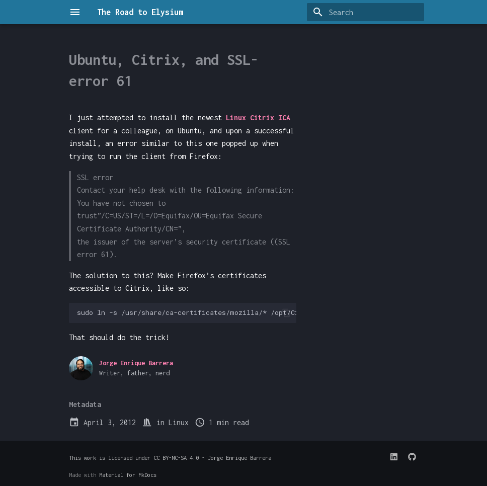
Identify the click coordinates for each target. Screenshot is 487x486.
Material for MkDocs (127, 474)
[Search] (365, 12)
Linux (179, 422)
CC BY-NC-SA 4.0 (176, 457)
